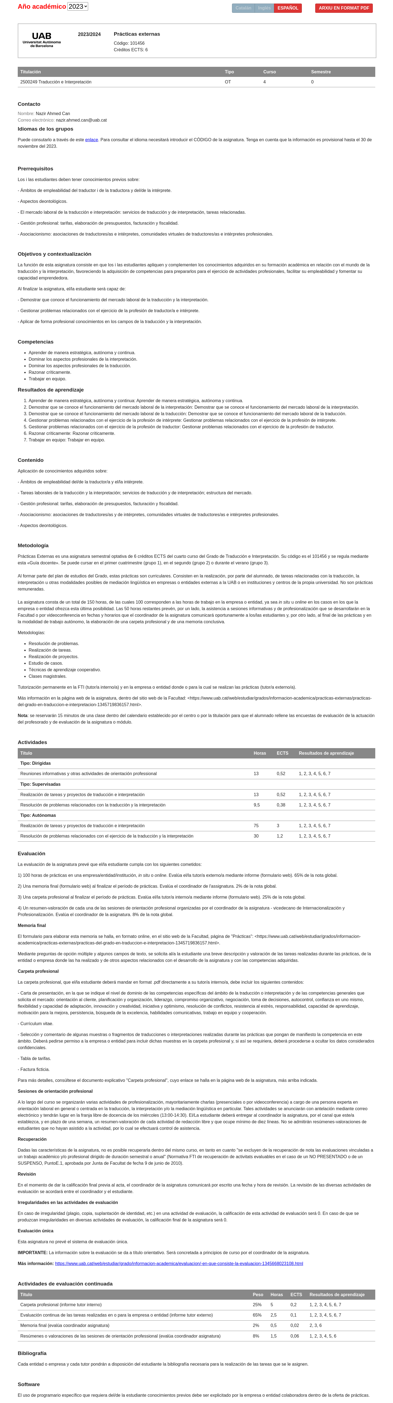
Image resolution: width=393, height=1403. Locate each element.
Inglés (264, 8)
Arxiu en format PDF (344, 8)
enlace (91, 139)
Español (288, 8)
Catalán (243, 8)
